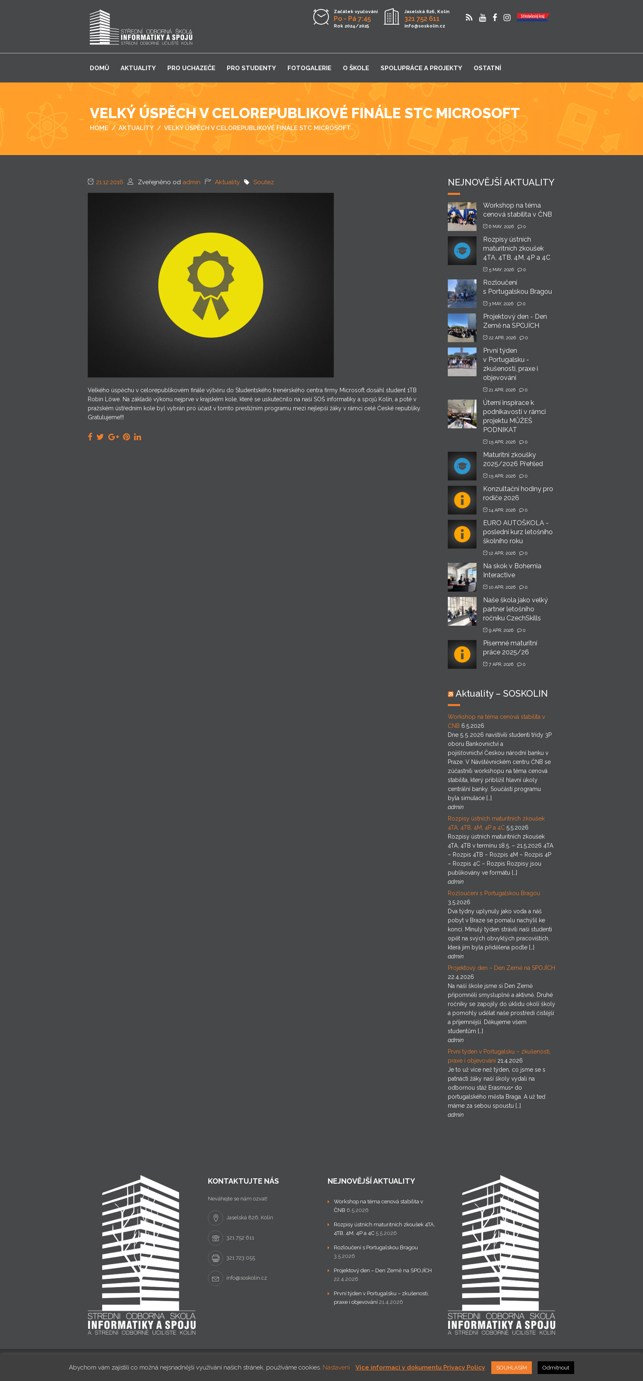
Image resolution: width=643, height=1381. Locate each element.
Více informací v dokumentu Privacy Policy (420, 1367)
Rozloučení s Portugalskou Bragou (494, 893)
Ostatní (487, 68)
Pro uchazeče (191, 68)
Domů (99, 68)
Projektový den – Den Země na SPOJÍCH (501, 968)
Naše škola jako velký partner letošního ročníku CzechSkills (515, 609)
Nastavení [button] (336, 1367)
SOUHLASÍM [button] (511, 1368)
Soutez (263, 182)
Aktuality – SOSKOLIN (502, 693)
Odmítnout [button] (556, 1368)
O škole (356, 68)
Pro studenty (251, 68)
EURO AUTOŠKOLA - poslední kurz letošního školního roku (518, 532)
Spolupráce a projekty (421, 68)
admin (191, 182)
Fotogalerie (309, 68)
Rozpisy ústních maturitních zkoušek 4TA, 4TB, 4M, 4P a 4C (516, 248)
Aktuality (138, 68)
